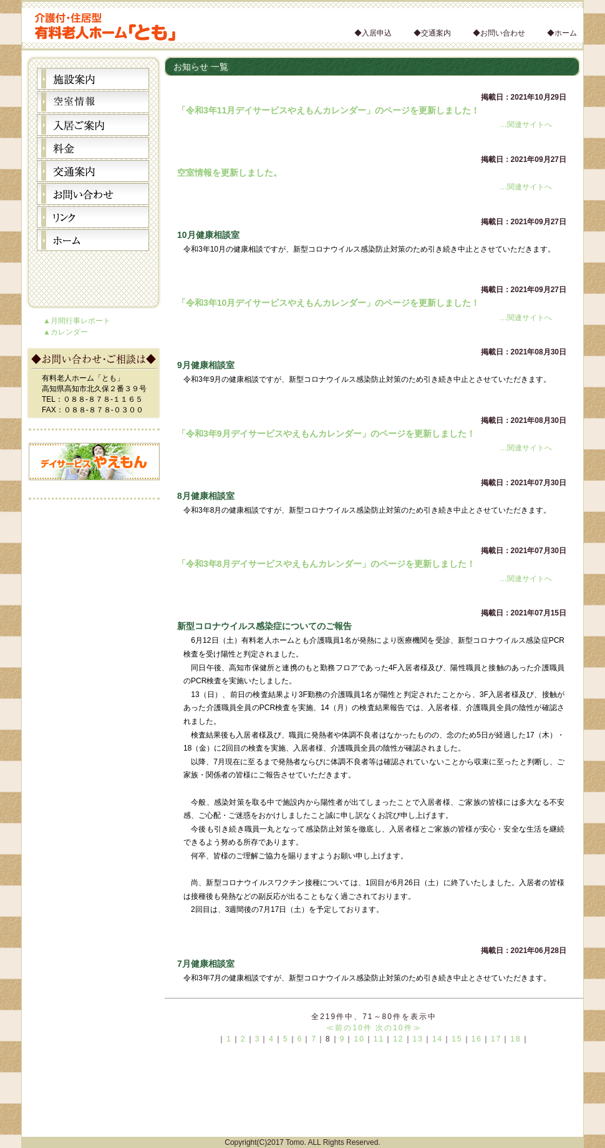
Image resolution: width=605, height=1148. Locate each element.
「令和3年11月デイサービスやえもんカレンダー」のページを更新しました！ (328, 110)
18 (515, 1039)
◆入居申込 (373, 33)
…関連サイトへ (526, 124)
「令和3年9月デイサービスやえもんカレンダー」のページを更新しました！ (326, 434)
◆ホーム (562, 33)
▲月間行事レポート (76, 320)
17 (496, 1039)
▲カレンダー (65, 332)
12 (398, 1039)
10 (359, 1039)
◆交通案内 (432, 33)
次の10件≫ (398, 1027)
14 (437, 1039)
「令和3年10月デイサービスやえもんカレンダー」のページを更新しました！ (328, 303)
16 (477, 1039)
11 (379, 1039)
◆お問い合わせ (499, 33)
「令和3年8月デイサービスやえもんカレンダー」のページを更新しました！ (326, 564)
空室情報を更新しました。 (229, 173)
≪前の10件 (349, 1027)
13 (418, 1039)
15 (457, 1039)
